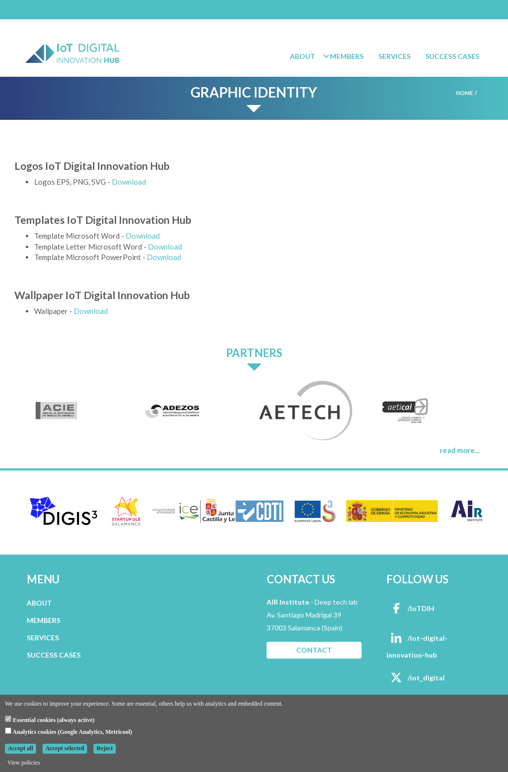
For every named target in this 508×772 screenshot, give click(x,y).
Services (394, 56)
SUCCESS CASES (54, 655)
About (302, 56)
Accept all (20, 748)
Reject (104, 748)
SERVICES (43, 637)
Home (464, 93)
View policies (23, 762)
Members (347, 56)
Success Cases (452, 56)
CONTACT (314, 650)
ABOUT (39, 603)
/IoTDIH (410, 608)
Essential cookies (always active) (49, 719)
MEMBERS (43, 620)
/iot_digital (415, 677)
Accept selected (65, 748)
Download (129, 181)
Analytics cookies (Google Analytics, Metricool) (68, 731)
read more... (459, 450)
